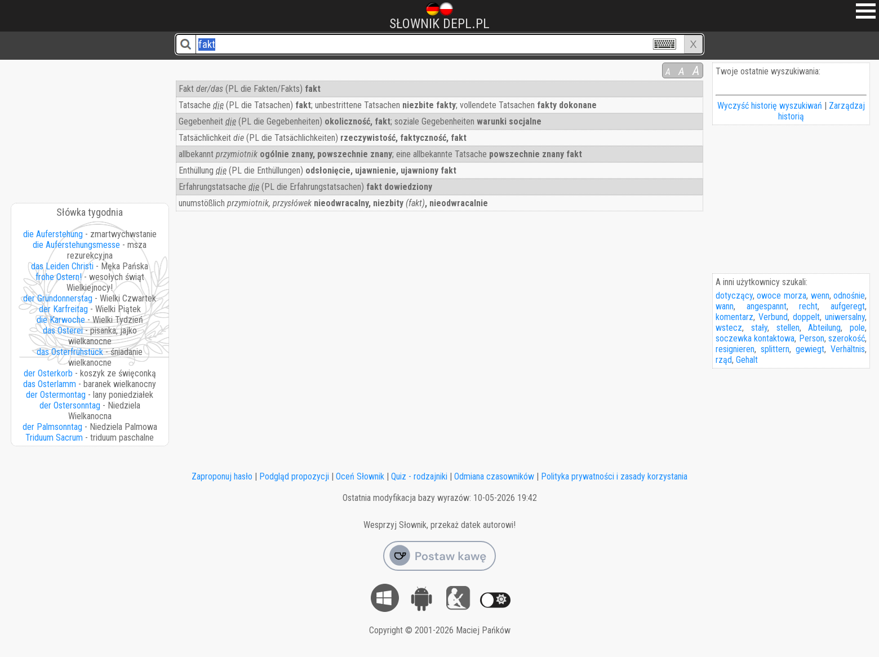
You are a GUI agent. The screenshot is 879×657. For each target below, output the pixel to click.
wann (725, 306)
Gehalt (747, 359)
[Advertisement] (90, 127)
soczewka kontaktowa (755, 338)
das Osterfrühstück (70, 352)
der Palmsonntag (52, 426)
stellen (788, 327)
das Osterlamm (49, 384)
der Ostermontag (56, 394)
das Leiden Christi (62, 266)
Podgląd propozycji (294, 476)
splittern (775, 349)
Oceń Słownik (360, 476)
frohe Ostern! (58, 277)
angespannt (767, 306)
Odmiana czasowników (494, 476)
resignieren (735, 349)
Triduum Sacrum (54, 437)
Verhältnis (848, 349)
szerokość (846, 338)
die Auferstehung (53, 234)
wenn (820, 295)
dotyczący (734, 295)
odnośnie (849, 295)
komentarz (734, 317)
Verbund (773, 317)
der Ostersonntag (69, 405)
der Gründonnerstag (57, 298)
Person (811, 338)
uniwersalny (845, 317)
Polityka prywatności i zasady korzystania (614, 476)
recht (808, 306)
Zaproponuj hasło (222, 476)
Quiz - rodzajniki (419, 476)
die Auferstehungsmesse (76, 244)
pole (857, 327)
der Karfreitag (63, 309)
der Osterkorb (48, 373)
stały (759, 327)
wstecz (729, 327)
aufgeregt (848, 306)
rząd (724, 359)
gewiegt (810, 349)
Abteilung (824, 327)
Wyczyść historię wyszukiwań (769, 105)
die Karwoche (61, 319)
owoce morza (781, 295)
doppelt (806, 317)
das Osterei (63, 330)
